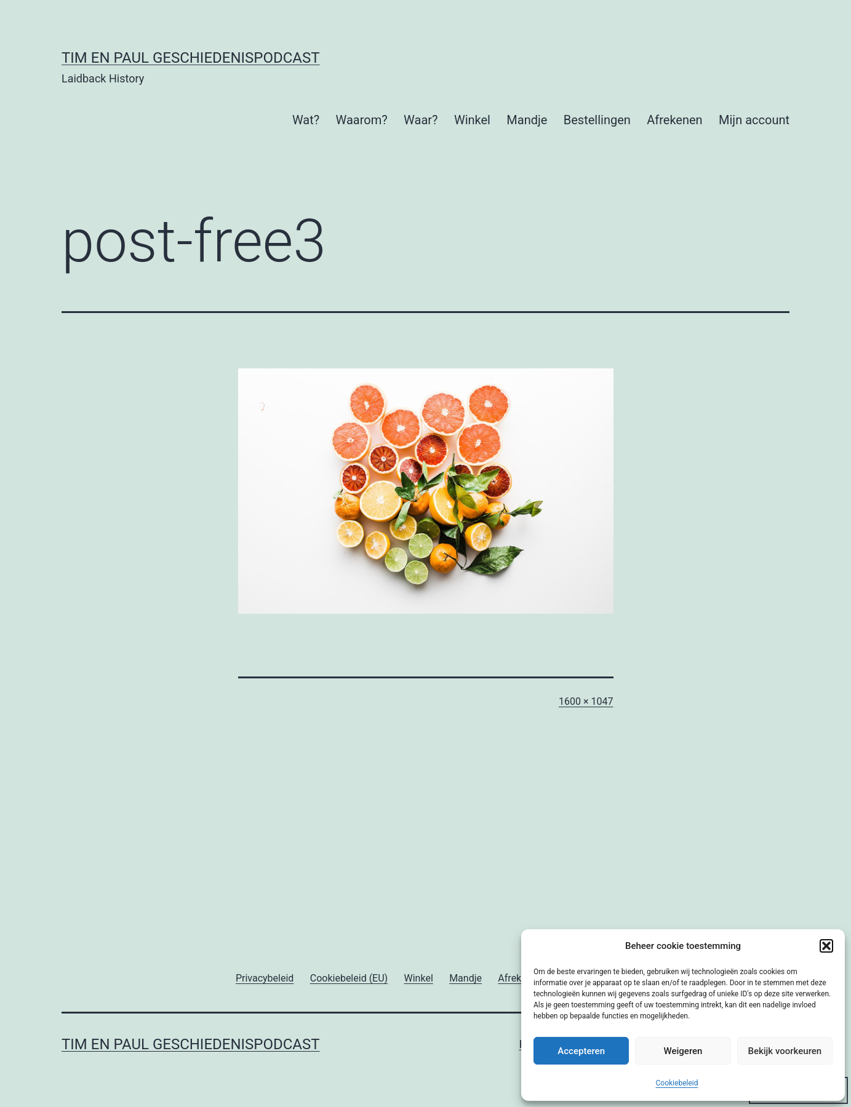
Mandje (526, 120)
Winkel (472, 120)
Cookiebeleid (677, 1083)
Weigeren (683, 1051)
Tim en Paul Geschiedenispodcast (191, 57)
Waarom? (362, 120)
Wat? (305, 120)
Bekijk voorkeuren (784, 1051)
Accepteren (581, 1051)
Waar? (420, 120)
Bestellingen (597, 120)
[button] (826, 946)
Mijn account (754, 120)
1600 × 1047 (586, 701)
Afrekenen (674, 120)
